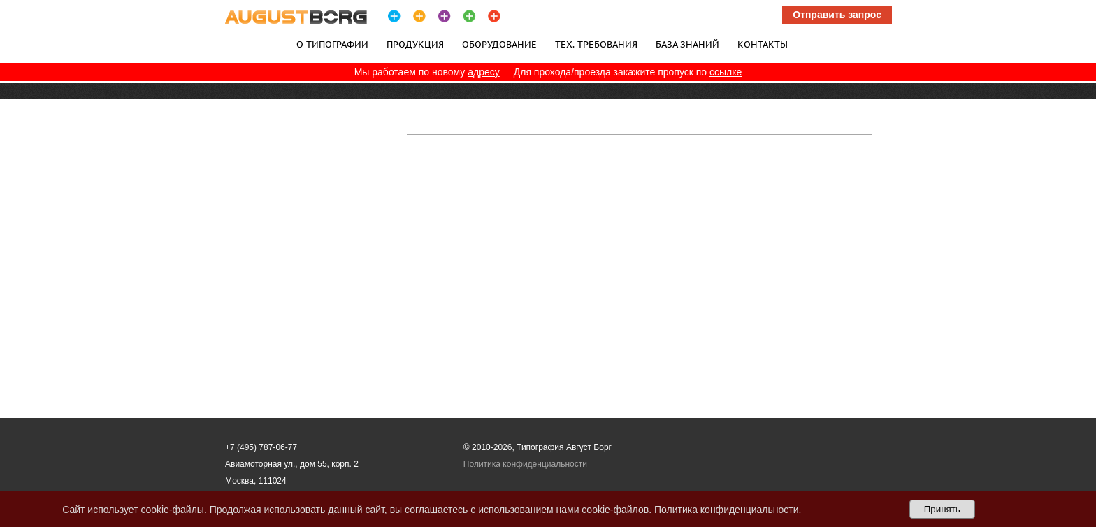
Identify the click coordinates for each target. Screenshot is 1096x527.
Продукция (415, 44)
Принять (942, 509)
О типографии (332, 44)
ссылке (725, 72)
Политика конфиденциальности (525, 464)
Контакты (762, 44)
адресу (484, 72)
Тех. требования (596, 44)
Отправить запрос (837, 14)
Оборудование (499, 44)
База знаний (687, 44)
